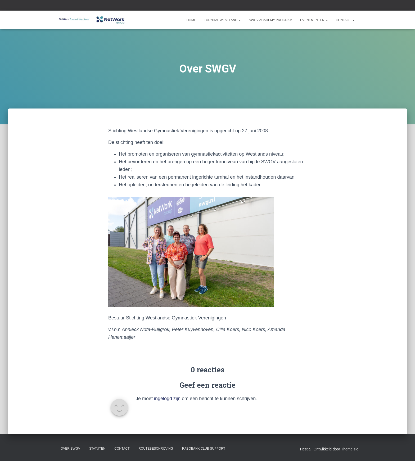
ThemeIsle (349, 449)
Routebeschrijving (155, 448)
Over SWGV (70, 448)
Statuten (97, 448)
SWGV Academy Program (270, 20)
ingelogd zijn (167, 398)
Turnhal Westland (222, 20)
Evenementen (314, 20)
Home (191, 20)
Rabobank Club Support (203, 448)
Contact (345, 20)
